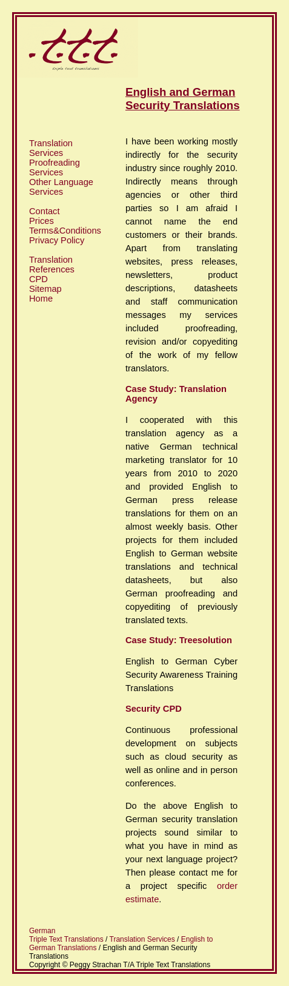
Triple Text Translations (66, 939)
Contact (44, 211)
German (42, 931)
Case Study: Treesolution (178, 640)
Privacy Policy (56, 240)
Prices (41, 221)
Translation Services (51, 148)
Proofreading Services (54, 167)
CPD (38, 279)
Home (41, 298)
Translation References (52, 264)
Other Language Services (61, 187)
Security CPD (153, 709)
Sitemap (45, 289)
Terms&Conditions (65, 230)
